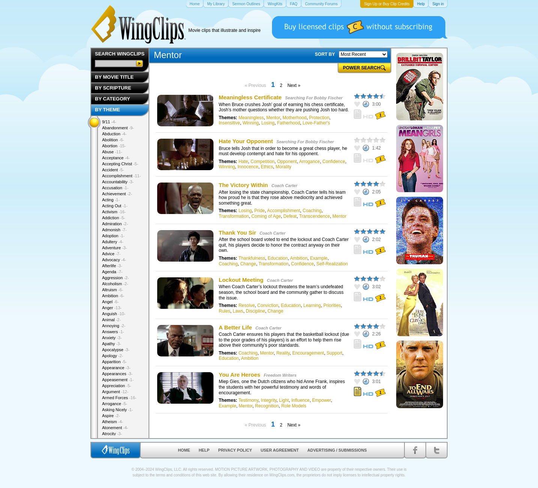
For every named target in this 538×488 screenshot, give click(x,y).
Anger (112, 307)
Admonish (114, 230)
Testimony (248, 400)
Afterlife (112, 265)
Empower (321, 400)
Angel (110, 301)
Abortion (114, 146)
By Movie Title (114, 77)
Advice (111, 253)
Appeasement (118, 379)
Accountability (118, 182)
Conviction (267, 305)
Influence (300, 400)
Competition (263, 161)
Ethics (267, 166)
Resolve (247, 305)
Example (319, 258)
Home (184, 450)
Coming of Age (266, 216)
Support (334, 353)
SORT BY (325, 54)
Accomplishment (283, 210)
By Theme (107, 109)
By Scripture (113, 88)
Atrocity (112, 433)
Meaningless (251, 117)
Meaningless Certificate (251, 97)
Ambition (299, 258)
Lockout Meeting (241, 280)
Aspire (111, 415)
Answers (113, 331)
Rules (224, 311)
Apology (112, 355)
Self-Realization (332, 263)
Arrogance (309, 161)
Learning (312, 305)
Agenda (112, 271)
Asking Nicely (117, 409)
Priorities (332, 305)
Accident (113, 170)
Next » (294, 85)
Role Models (294, 406)
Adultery (112, 242)
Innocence (247, 166)
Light (284, 400)
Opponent (287, 161)
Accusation (115, 188)
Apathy (111, 343)
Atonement (115, 427)
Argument (115, 391)
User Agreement (280, 450)
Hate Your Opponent (246, 141)
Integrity (269, 400)
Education (278, 258)
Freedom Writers (280, 375)
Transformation (234, 216)
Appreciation (116, 385)
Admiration (115, 224)
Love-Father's (316, 123)
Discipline (255, 311)
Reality (283, 353)
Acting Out (115, 206)
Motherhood (295, 117)
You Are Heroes (239, 374)
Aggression (115, 277)
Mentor (273, 117)
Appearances (117, 373)
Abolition (113, 140)
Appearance (116, 367)
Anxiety (112, 337)
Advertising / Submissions (337, 450)
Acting (111, 200)
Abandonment (118, 128)
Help (204, 450)
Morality (283, 166)
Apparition (114, 361)
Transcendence (314, 216)
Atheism (112, 421)
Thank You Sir (237, 232)
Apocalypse (115, 349)
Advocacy (114, 259)
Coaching (312, 210)
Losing (267, 123)
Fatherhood (288, 123)
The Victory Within (243, 185)
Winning (250, 123)
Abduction (114, 134)
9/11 (109, 122)
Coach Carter (284, 185)
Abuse (112, 152)
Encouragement (308, 353)
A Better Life (235, 327)
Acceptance (116, 158)
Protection (319, 117)
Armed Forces (119, 397)
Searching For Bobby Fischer (314, 98)
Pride (259, 210)
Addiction (113, 218)
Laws (238, 311)
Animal (111, 319)
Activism (114, 212)
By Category (112, 99)
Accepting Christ (120, 164)
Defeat (289, 216)
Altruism (112, 289)
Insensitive (229, 123)
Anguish (113, 313)
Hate (243, 161)
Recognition (267, 406)
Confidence (333, 161)
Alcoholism (115, 283)
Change (248, 263)
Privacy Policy (235, 450)
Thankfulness (251, 258)
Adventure (114, 247)
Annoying (113, 325)
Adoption (113, 236)
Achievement (117, 194)
